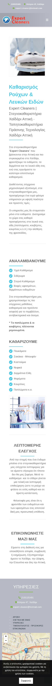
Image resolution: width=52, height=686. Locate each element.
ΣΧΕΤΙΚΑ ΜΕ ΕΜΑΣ (21, 620)
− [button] (6, 641)
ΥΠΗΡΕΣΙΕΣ (18, 623)
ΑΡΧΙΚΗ (16, 617)
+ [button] (6, 637)
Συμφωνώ (26, 681)
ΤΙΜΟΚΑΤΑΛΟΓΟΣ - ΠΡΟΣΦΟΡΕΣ (28, 626)
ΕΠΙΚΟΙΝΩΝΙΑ (19, 629)
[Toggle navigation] (47, 20)
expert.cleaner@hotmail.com (29, 8)
